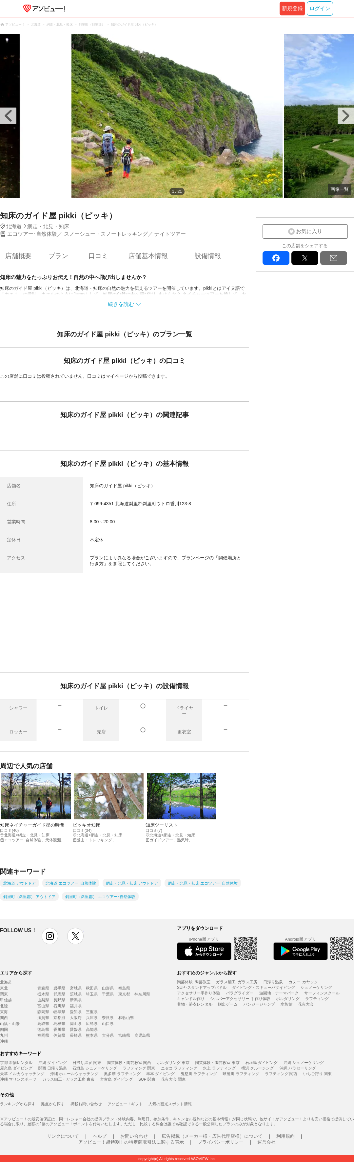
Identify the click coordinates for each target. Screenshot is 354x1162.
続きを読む (121, 304)
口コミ (98, 255)
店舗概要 (18, 255)
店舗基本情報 (148, 255)
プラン (58, 255)
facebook (276, 258)
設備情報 (208, 255)
